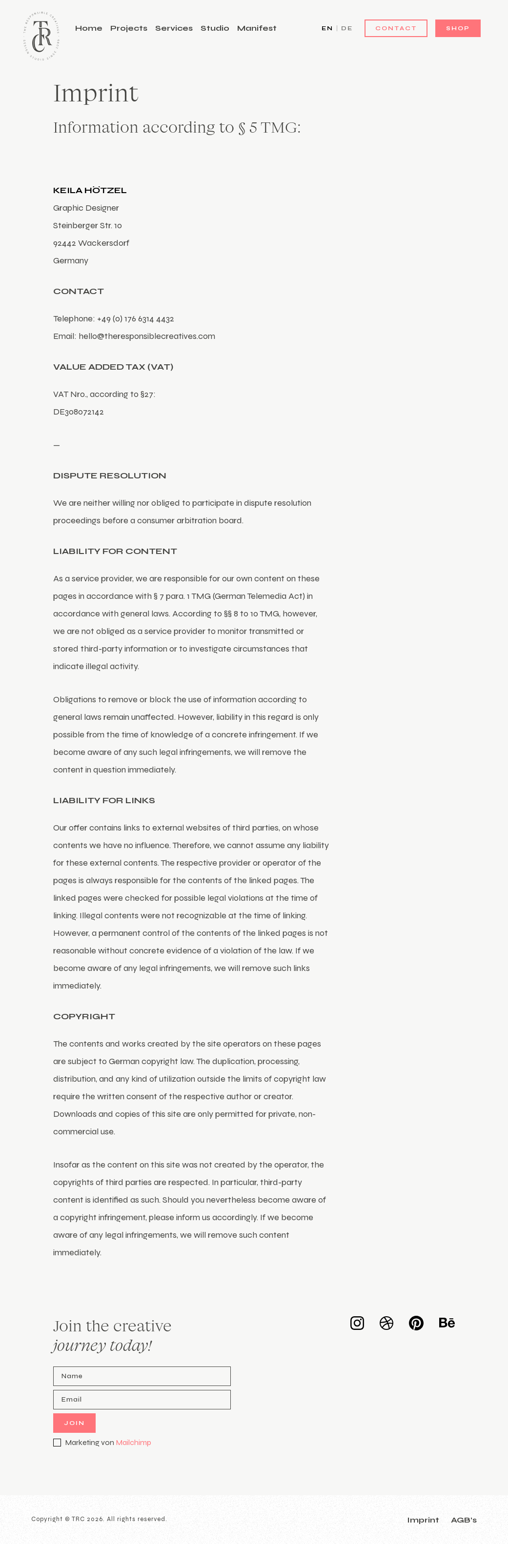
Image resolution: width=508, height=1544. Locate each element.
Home (88, 28)
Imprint (423, 1519)
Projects (128, 28)
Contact (396, 28)
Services (174, 28)
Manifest (257, 28)
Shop (458, 28)
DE (347, 28)
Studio (215, 28)
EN (327, 28)
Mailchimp (133, 1442)
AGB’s (464, 1519)
